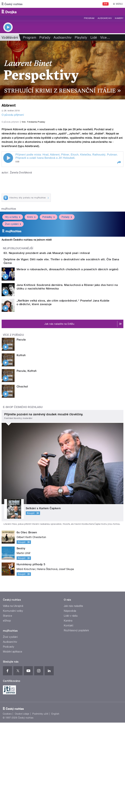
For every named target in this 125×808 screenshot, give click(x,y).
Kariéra (68, 706)
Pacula (21, 425)
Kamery (119, 18)
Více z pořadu (13, 420)
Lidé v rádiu (71, 701)
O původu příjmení (13, 114)
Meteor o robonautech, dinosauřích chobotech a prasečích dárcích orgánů (67, 354)
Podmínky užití (40, 799)
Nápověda (70, 696)
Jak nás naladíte (73, 691)
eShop (7, 706)
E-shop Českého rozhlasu (23, 492)
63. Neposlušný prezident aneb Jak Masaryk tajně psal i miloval (60, 323)
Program (89, 18)
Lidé (93, 37)
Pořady (44, 37)
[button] (119, 233)
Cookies (7, 799)
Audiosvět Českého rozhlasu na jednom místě (27, 310)
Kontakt (68, 710)
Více (105, 37)
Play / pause (8, 228)
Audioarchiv (105, 18)
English (55, 799)
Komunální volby (13, 696)
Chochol (22, 472)
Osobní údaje (22, 799)
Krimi (31, 287)
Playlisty (81, 37)
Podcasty (8, 732)
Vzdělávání (10, 37)
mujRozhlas (8, 279)
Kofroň (21, 440)
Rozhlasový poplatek (76, 715)
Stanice (7, 701)
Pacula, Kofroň (27, 456)
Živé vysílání (13, 294)
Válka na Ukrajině (13, 691)
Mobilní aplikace (12, 737)
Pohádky (48, 287)
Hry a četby (12, 287)
